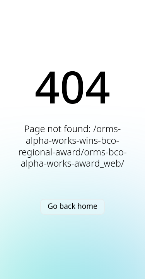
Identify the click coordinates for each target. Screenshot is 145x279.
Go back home (72, 206)
